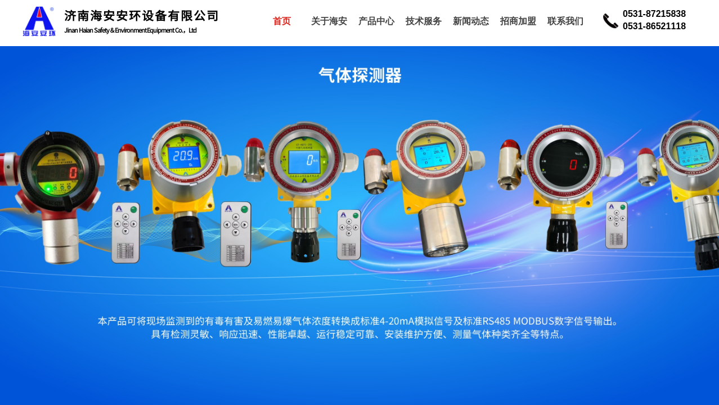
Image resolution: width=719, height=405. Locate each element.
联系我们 (565, 21)
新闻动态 (471, 21)
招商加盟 (518, 21)
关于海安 (329, 21)
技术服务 (424, 21)
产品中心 (376, 21)
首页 (282, 21)
